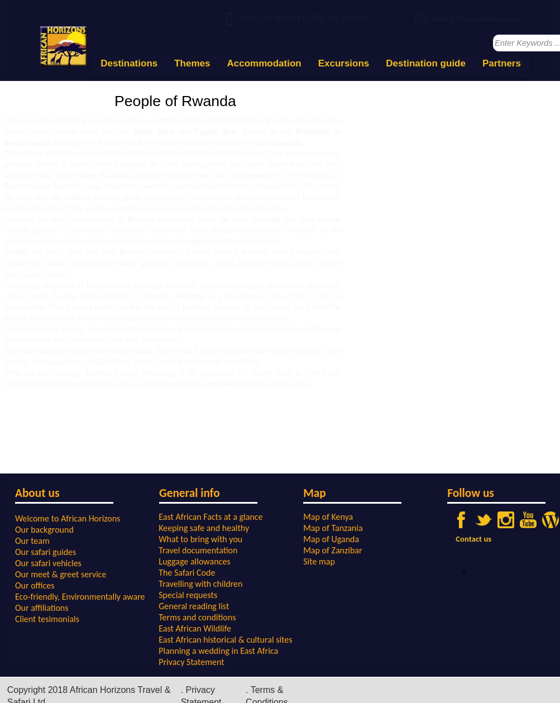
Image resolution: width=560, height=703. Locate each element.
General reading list (194, 606)
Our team (32, 540)
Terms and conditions (197, 617)
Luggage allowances (194, 561)
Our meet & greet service (61, 574)
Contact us (473, 539)
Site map (319, 561)
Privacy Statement (191, 662)
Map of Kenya (328, 516)
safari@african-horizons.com (476, 18)
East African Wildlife (195, 628)
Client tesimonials (47, 619)
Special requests (188, 595)
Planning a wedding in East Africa (218, 650)
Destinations (128, 63)
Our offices (35, 585)
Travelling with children (200, 583)
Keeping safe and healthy (204, 528)
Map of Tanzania (332, 528)
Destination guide (426, 63)
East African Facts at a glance (210, 516)
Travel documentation (198, 550)
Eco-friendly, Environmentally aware (80, 596)
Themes (192, 63)
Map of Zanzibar (332, 550)
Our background (44, 529)
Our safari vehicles (48, 563)
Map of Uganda (331, 539)
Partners (501, 63)
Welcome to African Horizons (67, 518)
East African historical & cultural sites (225, 639)
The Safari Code (187, 572)
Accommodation (264, 63)
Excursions (344, 63)
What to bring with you (200, 539)
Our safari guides (45, 552)
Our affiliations (42, 607)
